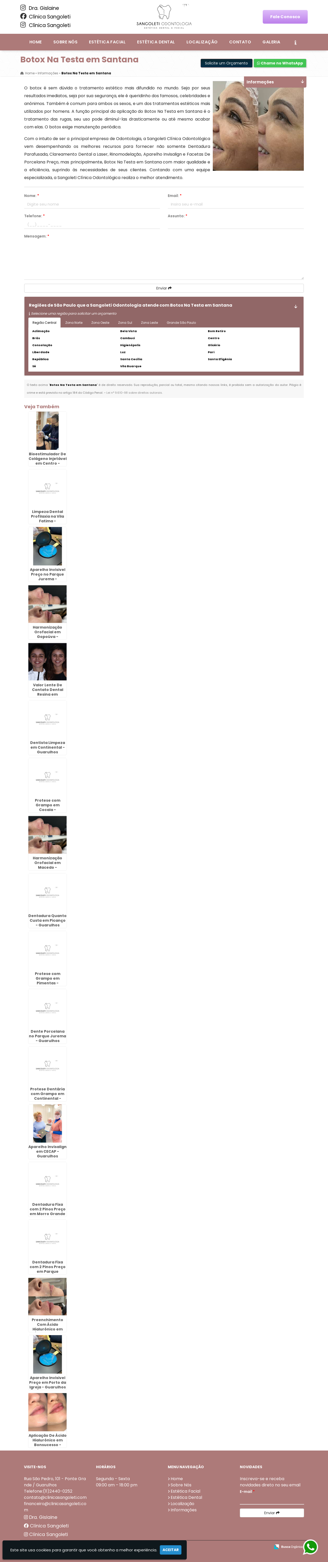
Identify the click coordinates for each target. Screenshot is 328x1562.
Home (35, 42)
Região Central (44, 322)
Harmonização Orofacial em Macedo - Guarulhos (47, 865)
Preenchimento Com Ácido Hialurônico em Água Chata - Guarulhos (47, 1329)
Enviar (164, 288)
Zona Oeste (100, 322)
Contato (240, 42)
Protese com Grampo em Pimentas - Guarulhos (47, 980)
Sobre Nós (65, 42)
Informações (184, 1510)
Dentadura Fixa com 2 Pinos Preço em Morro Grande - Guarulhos (48, 1211)
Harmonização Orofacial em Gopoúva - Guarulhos (47, 634)
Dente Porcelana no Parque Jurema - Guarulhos (47, 1036)
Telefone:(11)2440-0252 (48, 1491)
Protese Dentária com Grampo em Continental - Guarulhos (47, 1096)
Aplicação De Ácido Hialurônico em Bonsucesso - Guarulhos (48, 1442)
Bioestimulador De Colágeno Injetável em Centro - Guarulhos (48, 461)
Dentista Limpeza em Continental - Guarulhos (47, 747)
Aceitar (171, 1549)
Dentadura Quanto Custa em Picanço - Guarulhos (47, 920)
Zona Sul (125, 322)
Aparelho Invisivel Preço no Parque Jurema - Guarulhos (47, 576)
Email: (175, 195)
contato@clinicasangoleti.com (55, 1497)
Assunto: (177, 216)
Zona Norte (73, 322)
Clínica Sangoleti (45, 16)
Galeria (271, 42)
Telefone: (34, 216)
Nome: (31, 195)
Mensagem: (36, 236)
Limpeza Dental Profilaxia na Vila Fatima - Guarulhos (47, 518)
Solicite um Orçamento (226, 63)
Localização (202, 42)
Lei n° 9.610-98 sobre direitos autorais (134, 393)
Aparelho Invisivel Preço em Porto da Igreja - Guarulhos (47, 1382)
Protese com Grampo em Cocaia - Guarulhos (47, 807)
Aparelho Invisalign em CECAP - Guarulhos (47, 1151)
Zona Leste (149, 322)
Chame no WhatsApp (280, 63)
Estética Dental (156, 42)
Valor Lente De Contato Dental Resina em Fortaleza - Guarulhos (47, 694)
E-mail (247, 1491)
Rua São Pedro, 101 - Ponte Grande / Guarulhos (55, 1482)
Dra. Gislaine (39, 8)
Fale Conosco (285, 17)
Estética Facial (107, 42)
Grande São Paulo (181, 322)
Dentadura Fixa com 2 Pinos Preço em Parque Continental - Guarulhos (48, 1271)
